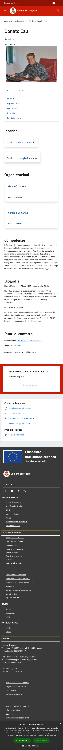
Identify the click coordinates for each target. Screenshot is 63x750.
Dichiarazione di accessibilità (17, 717)
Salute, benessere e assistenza (18, 590)
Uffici (8, 510)
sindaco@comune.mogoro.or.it (29, 340)
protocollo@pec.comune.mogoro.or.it (21, 659)
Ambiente (10, 586)
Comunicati (10, 612)
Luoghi (8, 627)
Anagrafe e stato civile (15, 537)
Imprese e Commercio (14, 549)
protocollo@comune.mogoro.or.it (21, 656)
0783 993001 (18, 345)
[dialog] (31, 735)
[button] (31, 746)
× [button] (60, 723)
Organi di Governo (13, 502)
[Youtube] (12, 490)
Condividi (10, 39)
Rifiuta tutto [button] (41, 740)
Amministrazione (18, 20)
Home (5, 20)
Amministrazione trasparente (18, 706)
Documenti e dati (13, 525)
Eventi (8, 631)
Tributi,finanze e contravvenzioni (19, 582)
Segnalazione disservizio (16, 686)
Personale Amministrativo (16, 521)
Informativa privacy (14, 709)
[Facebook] (5, 490)
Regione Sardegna (11, 2)
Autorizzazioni (11, 594)
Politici (31, 20)
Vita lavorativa (12, 545)
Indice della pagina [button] (15, 90)
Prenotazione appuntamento (17, 682)
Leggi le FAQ (11, 690)
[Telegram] (18, 490)
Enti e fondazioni (12, 513)
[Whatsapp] (24, 490)
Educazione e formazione (16, 574)
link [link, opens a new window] (55, 735)
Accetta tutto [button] (22, 740)
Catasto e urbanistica (14, 556)
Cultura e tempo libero (15, 541)
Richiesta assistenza (14, 694)
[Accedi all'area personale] (53, 3)
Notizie (8, 609)
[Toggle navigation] (4, 10)
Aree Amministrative (14, 506)
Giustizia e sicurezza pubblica (18, 578)
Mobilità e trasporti (13, 562)
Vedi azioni (10, 44)
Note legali (10, 713)
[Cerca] (57, 10)
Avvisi (8, 616)
